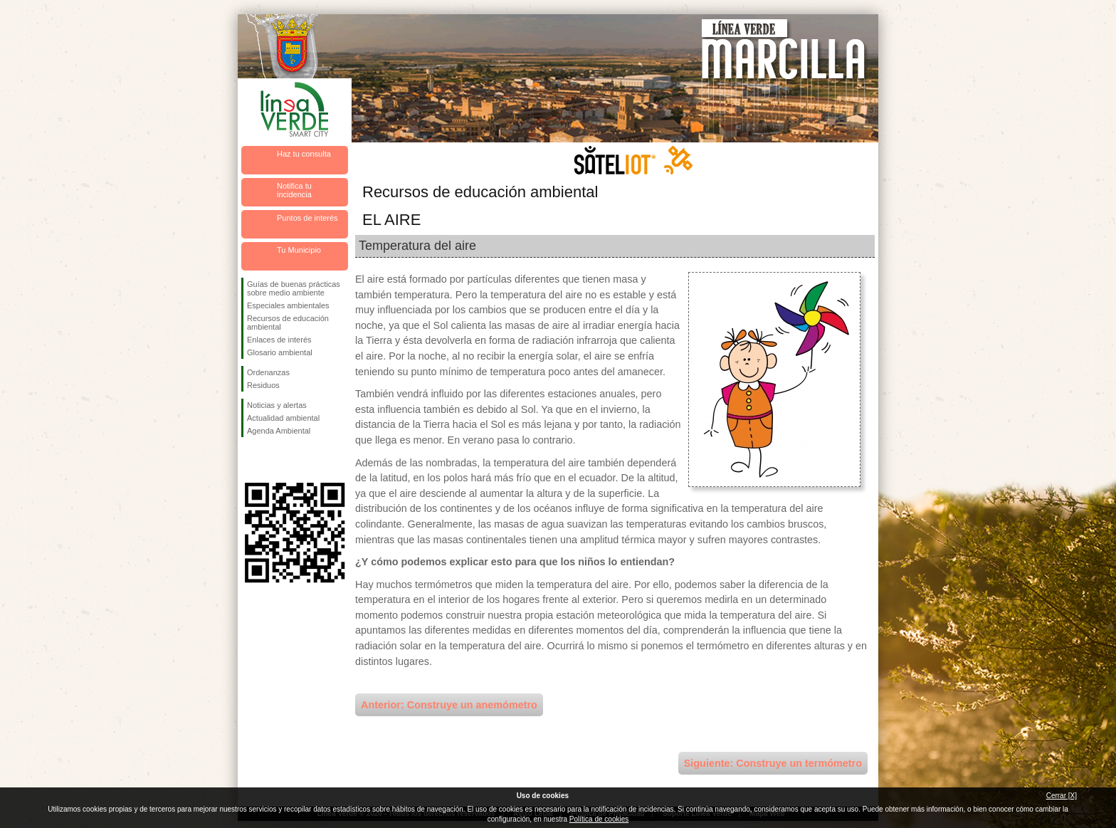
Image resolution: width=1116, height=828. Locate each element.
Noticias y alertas (277, 405)
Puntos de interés (307, 218)
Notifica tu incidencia (294, 190)
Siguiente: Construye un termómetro (773, 763)
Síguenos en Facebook (249, 459)
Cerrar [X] (1061, 796)
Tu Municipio (299, 250)
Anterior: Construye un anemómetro (449, 705)
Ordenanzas (268, 372)
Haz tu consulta (304, 154)
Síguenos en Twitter (273, 459)
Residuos (263, 385)
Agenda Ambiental (278, 430)
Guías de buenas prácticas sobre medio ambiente (293, 288)
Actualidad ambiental (283, 418)
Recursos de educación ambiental (288, 322)
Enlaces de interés (279, 339)
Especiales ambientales (288, 305)
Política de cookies (598, 819)
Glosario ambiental (279, 352)
